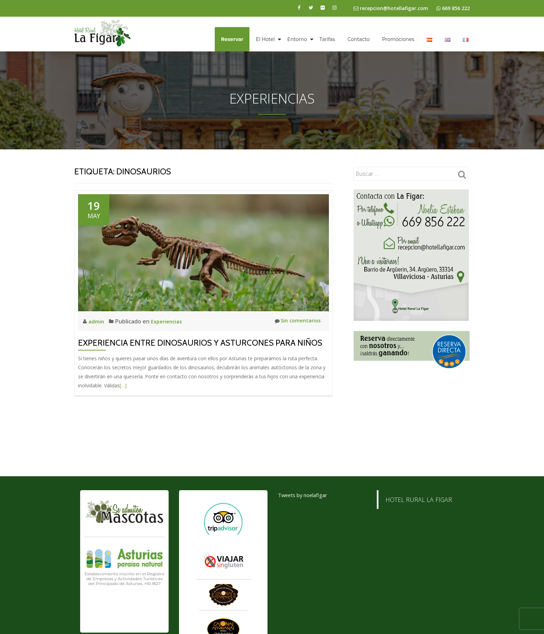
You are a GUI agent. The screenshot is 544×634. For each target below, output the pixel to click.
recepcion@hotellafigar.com (391, 8)
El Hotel (265, 39)
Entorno (297, 39)
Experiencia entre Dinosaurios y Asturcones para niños (200, 343)
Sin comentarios (296, 321)
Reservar (232, 39)
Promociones (398, 39)
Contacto (359, 39)
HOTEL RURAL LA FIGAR (418, 549)
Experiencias (168, 321)
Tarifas (327, 39)
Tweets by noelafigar (305, 545)
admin (97, 321)
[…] (123, 385)
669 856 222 (456, 8)
